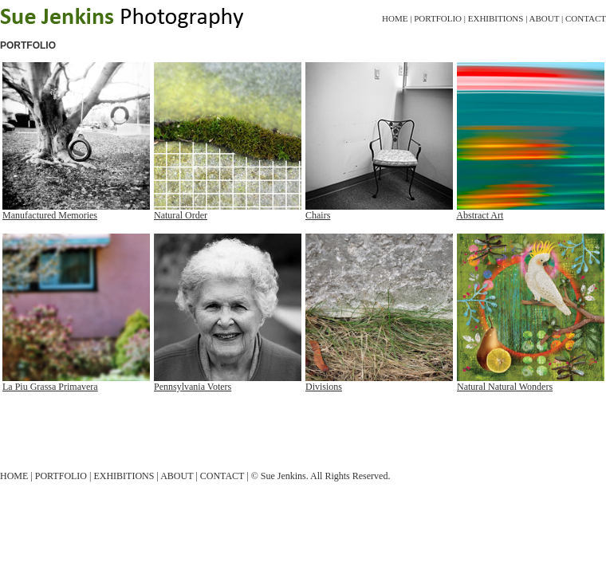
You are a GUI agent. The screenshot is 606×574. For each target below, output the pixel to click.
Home (394, 18)
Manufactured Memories (49, 215)
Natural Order (180, 215)
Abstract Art (479, 215)
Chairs (317, 215)
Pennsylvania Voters (192, 386)
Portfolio (438, 18)
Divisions (323, 386)
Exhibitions (496, 18)
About (544, 18)
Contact (585, 18)
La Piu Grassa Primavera (50, 386)
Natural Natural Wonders (505, 386)
